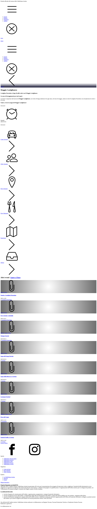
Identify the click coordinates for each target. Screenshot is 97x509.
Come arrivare (7, 469)
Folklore (3, 414)
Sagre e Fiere (15, 278)
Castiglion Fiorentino (6, 299)
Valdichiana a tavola (8, 464)
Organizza (6, 19)
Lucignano (4, 421)
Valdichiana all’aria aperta (10, 458)
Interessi (6, 478)
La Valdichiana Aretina (9, 477)
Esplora (5, 18)
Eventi (5, 479)
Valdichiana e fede (8, 461)
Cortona (3, 360)
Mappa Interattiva (5, 482)
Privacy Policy (4, 443)
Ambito (5, 21)
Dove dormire (7, 470)
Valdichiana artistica (8, 460)
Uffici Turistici (7, 472)
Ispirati (5, 16)
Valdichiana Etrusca (8, 462)
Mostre (2, 333)
